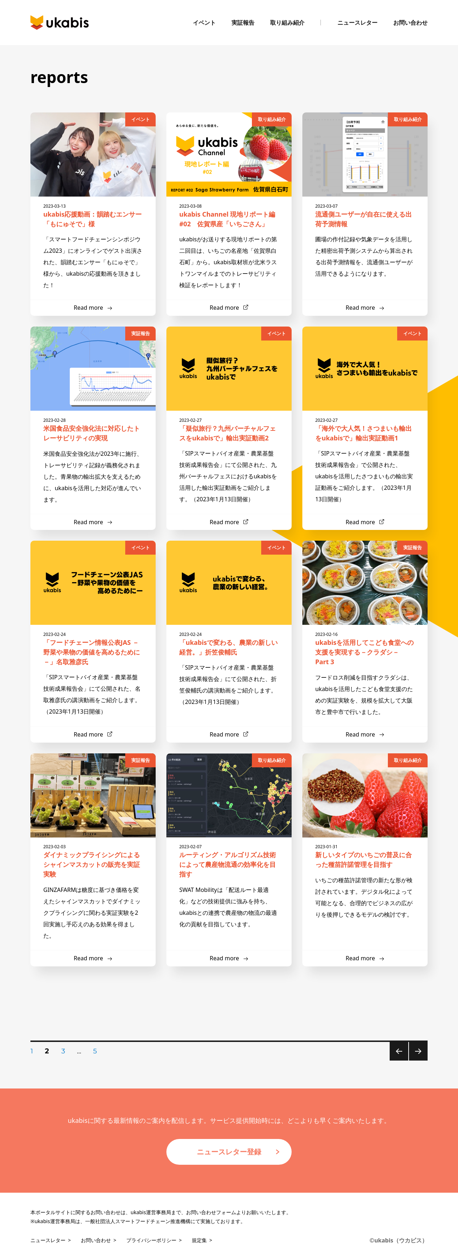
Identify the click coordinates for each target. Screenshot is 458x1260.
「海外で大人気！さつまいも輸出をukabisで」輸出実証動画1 (365, 429)
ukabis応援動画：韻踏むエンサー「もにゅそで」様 (93, 215)
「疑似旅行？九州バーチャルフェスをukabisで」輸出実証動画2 (229, 429)
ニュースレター (357, 22)
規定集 (199, 1240)
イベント (204, 22)
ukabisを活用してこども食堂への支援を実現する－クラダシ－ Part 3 (365, 648)
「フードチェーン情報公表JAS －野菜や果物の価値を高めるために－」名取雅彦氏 (93, 648)
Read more (88, 308)
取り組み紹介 (287, 22)
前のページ (397, 1060)
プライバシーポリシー (151, 1240)
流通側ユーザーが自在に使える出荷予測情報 (365, 215)
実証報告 (243, 22)
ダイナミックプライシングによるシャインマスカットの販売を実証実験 (93, 861)
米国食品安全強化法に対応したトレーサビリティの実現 (93, 429)
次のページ (416, 1060)
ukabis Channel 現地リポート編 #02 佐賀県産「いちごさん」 (229, 215)
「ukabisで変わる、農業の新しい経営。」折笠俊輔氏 (229, 643)
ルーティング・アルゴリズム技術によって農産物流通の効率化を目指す (229, 861)
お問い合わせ (410, 22)
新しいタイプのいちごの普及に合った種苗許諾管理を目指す (365, 856)
